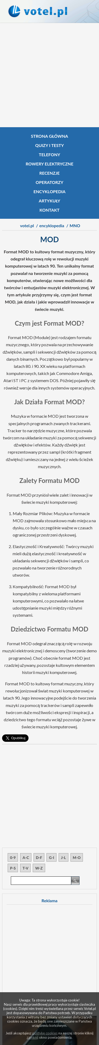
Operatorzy (49, 182)
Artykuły (49, 200)
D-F (39, 857)
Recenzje (49, 172)
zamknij (32, 1037)
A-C (25, 857)
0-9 (13, 857)
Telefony (49, 154)
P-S (13, 868)
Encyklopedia (49, 191)
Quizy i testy (49, 145)
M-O (77, 857)
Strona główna (49, 136)
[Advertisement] (49, 75)
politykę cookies (45, 1033)
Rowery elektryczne (49, 163)
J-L (63, 857)
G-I (51, 857)
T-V (25, 868)
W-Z (39, 868)
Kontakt (50, 209)
